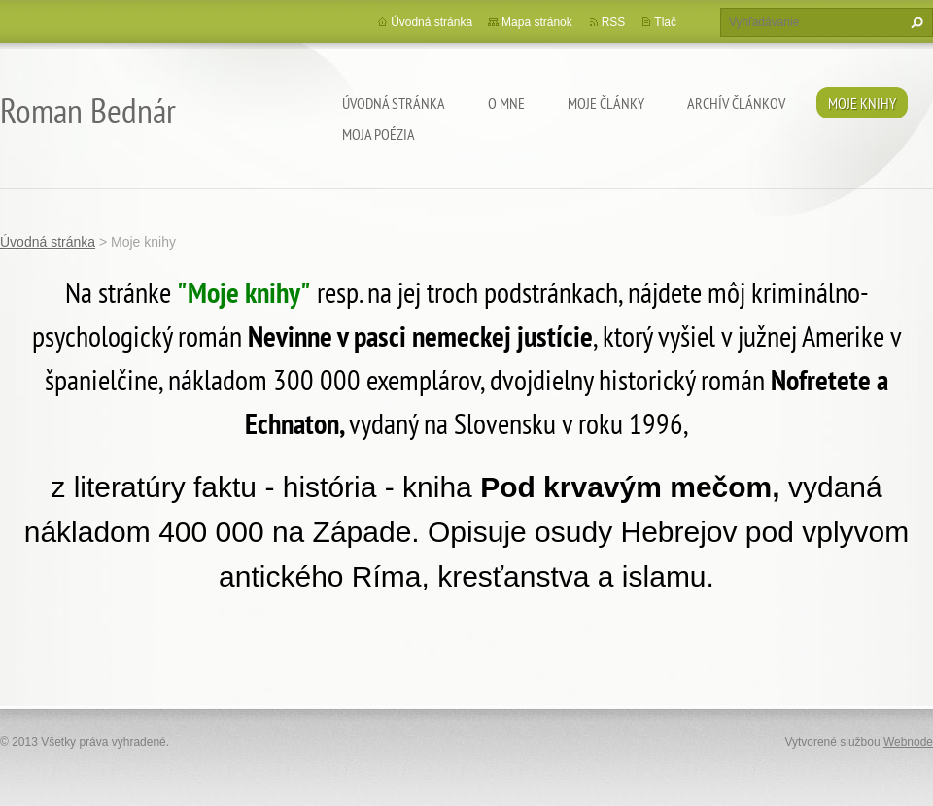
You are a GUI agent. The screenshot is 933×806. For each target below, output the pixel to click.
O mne (506, 103)
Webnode (908, 742)
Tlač (665, 22)
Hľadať (914, 22)
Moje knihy (862, 103)
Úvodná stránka (393, 103)
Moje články (606, 103)
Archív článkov (736, 103)
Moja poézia (378, 134)
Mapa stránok (536, 22)
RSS (614, 22)
